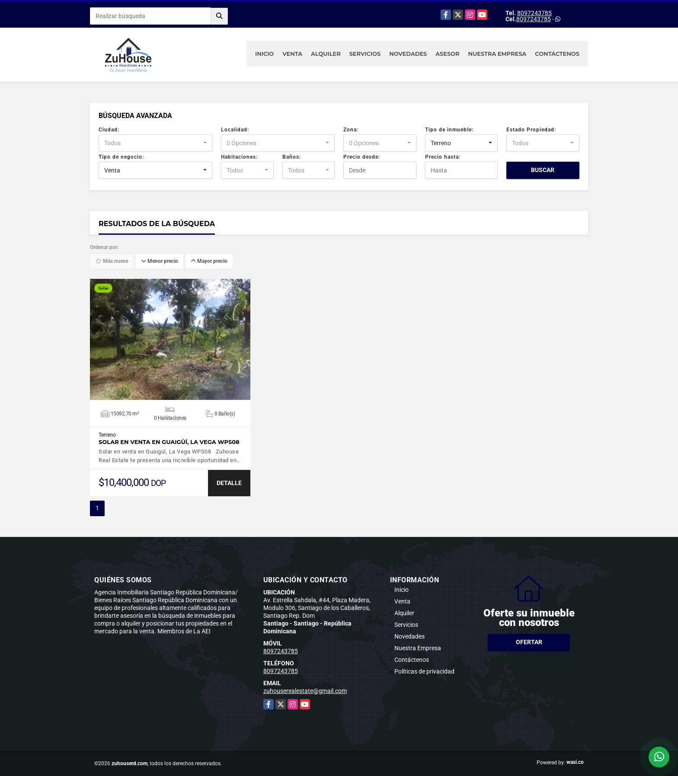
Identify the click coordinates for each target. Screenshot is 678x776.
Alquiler (326, 53)
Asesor (447, 53)
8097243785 (534, 13)
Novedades (408, 53)
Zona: (350, 130)
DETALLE (229, 482)
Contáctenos (557, 53)
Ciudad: (109, 130)
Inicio (264, 53)
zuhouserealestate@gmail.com (305, 690)
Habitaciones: (239, 157)
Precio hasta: (443, 157)
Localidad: (235, 130)
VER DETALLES (170, 339)
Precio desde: (361, 157)
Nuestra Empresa (497, 53)
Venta (292, 53)
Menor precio (159, 262)
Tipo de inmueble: (449, 130)
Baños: (291, 157)
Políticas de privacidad (424, 671)
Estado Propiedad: (531, 130)
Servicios (365, 53)
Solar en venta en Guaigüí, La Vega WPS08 (169, 442)
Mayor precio (209, 262)
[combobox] (155, 143)
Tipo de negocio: (121, 157)
